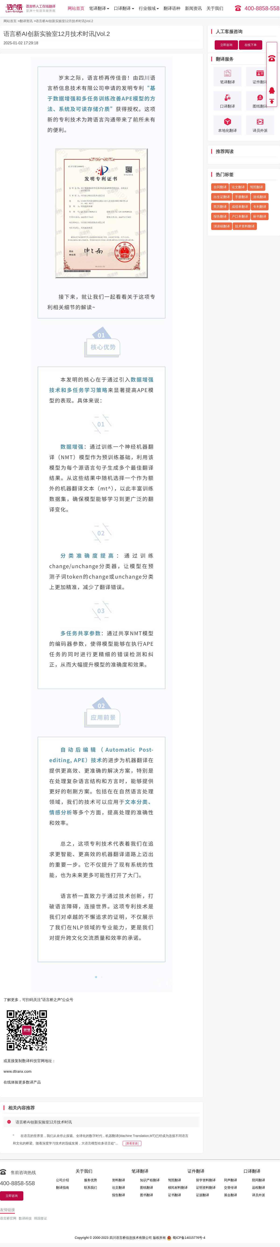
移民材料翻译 (178, 1187)
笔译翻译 (97, 8)
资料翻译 (118, 1180)
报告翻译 (220, 216)
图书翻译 (146, 1195)
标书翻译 (259, 216)
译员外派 (258, 1195)
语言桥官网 (8, 1218)
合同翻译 (220, 187)
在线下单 (251, 45)
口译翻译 (122, 8)
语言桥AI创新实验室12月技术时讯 (44, 1122)
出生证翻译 (222, 197)
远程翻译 (258, 1187)
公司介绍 (62, 1180)
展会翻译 (230, 1195)
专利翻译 (259, 206)
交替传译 (230, 1187)
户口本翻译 (240, 216)
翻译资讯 (26, 21)
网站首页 (76, 8)
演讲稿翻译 (222, 226)
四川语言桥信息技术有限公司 (130, 1238)
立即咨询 (226, 45)
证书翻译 (174, 1195)
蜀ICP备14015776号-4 (186, 1238)
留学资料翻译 (206, 1180)
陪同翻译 (258, 1180)
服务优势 (90, 1180)
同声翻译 (230, 1180)
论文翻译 (238, 187)
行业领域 (147, 8)
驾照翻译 (256, 187)
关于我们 (214, 8)
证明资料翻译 (206, 1187)
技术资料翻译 (245, 226)
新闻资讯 (193, 8)
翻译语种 (172, 8)
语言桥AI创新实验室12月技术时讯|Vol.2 (64, 21)
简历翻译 (220, 206)
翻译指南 (62, 1187)
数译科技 (25, 1218)
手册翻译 (241, 197)
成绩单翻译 (240, 206)
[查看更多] (132, 1143)
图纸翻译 (146, 1187)
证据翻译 (202, 1195)
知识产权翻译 (150, 1180)
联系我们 (90, 1187)
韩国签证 (40, 1218)
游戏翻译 (259, 197)
